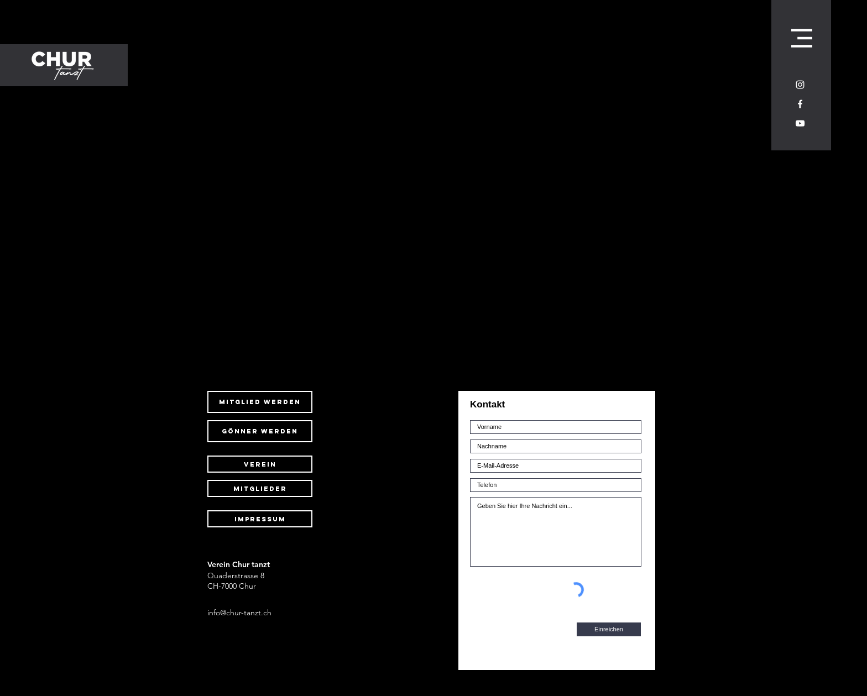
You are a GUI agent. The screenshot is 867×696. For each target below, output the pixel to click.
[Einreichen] (609, 629)
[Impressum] (259, 518)
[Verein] (259, 464)
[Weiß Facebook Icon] (800, 103)
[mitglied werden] (259, 402)
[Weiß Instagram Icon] (800, 84)
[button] (801, 38)
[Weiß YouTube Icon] (800, 123)
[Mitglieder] (259, 488)
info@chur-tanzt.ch (239, 612)
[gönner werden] (259, 431)
